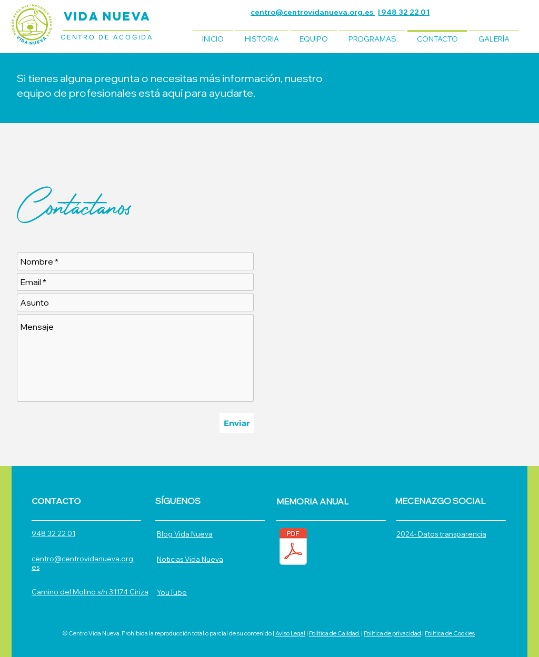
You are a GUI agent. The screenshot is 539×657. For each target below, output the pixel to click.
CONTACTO (56, 501)
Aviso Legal (290, 633)
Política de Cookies (450, 633)
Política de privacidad (392, 633)
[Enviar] (236, 423)
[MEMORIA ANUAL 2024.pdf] (293, 548)
